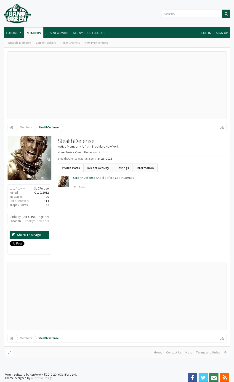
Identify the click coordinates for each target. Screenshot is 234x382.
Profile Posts (71, 168)
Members (34, 33)
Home (158, 352)
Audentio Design (42, 378)
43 (47, 205)
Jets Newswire (57, 33)
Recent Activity (70, 43)
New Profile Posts (96, 43)
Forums (12, 33)
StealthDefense (84, 178)
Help (188, 352)
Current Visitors (46, 43)
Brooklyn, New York (36, 221)
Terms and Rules (208, 352)
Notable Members (19, 43)
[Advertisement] (117, 85)
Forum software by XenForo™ (41, 375)
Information (145, 168)
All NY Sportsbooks (89, 33)
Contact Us (174, 352)
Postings (123, 168)
